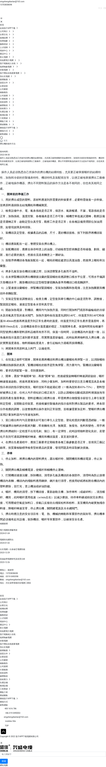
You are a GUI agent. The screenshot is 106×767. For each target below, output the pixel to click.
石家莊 (21, 740)
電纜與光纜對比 (7, 540)
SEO (27, 740)
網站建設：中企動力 (8, 740)
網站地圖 (4, 765)
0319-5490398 (12, 576)
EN (105, 8)
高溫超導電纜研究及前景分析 (12, 559)
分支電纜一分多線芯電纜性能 (12, 549)
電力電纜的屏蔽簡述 (8, 530)
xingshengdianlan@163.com (12, 1)
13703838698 (6, 5)
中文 (100, 8)
